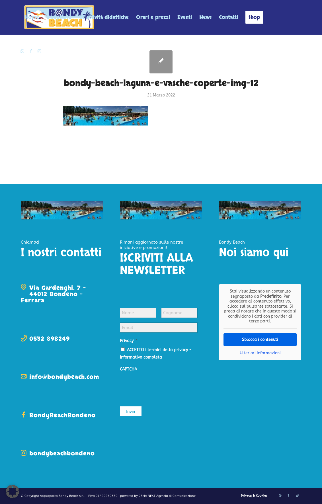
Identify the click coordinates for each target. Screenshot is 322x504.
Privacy (129, 340)
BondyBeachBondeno (62, 415)
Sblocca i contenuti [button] (260, 339)
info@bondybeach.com (64, 377)
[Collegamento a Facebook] (31, 51)
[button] (12, 491)
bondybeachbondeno (62, 453)
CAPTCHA (128, 369)
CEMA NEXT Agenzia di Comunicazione (167, 496)
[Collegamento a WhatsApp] (22, 51)
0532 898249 (49, 339)
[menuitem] (32, 17)
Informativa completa (141, 357)
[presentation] (163, 386)
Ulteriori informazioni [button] (260, 353)
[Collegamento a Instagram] (39, 51)
